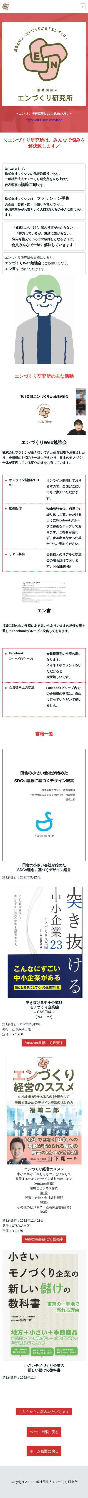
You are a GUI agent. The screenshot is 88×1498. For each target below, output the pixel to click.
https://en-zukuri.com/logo (44, 120)
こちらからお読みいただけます (44, 1412)
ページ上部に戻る (44, 1432)
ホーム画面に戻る (44, 1451)
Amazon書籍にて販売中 (44, 1043)
